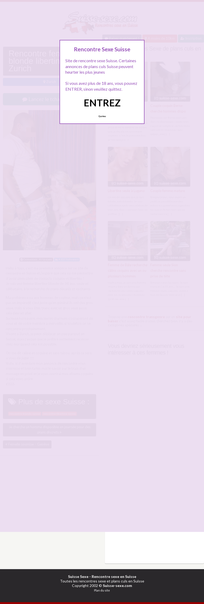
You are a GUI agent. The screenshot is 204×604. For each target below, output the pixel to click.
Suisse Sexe (78, 576)
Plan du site (102, 590)
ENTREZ (102, 103)
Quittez (102, 116)
